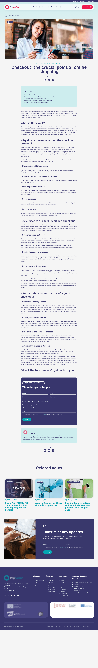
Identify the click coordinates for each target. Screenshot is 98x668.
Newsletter (50, 626)
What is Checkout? (29, 95)
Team (36, 582)
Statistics (76, 584)
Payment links (51, 589)
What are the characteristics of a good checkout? (38, 100)
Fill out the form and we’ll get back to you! (36, 102)
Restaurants (64, 586)
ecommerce (64, 584)
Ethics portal (77, 590)
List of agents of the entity (81, 592)
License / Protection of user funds (83, 582)
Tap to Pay (50, 586)
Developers (83, 1)
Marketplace (64, 587)
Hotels (62, 580)
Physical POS (51, 587)
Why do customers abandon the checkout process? (39, 97)
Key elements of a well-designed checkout (36, 99)
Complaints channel (79, 588)
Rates (53, 7)
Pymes (62, 582)
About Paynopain (39, 580)
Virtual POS (51, 580)
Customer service (78, 586)
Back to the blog (12, 15)
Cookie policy (85, 626)
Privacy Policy (42, 414)
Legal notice (58, 626)
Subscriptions (51, 591)
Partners (37, 584)
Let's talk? (87, 7)
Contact (37, 586)
